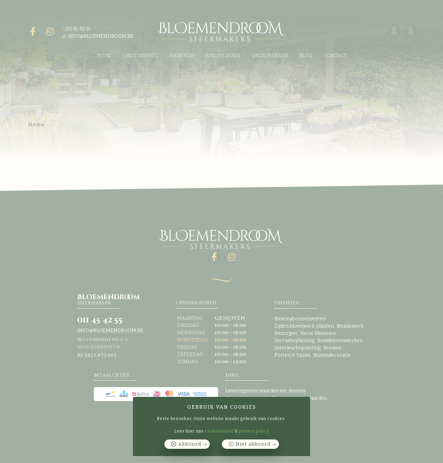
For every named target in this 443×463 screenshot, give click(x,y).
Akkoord (189, 444)
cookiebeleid (219, 431)
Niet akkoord (253, 444)
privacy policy (254, 431)
